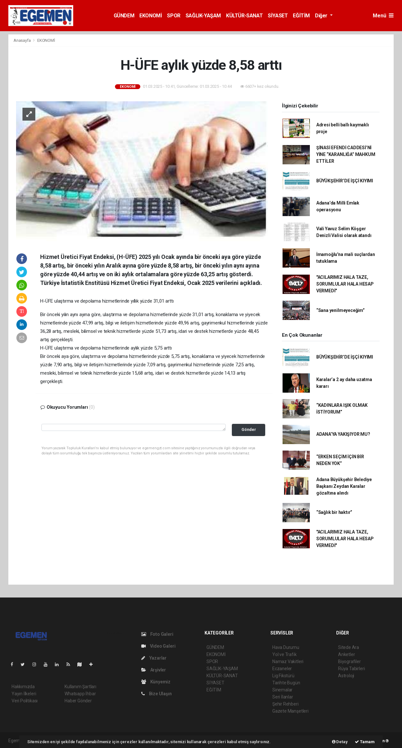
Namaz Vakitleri (287, 661)
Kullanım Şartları (80, 686)
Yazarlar (154, 658)
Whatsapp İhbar (80, 693)
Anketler (346, 654)
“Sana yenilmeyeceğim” (340, 310)
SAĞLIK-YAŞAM (203, 16)
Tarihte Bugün (286, 682)
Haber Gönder (78, 700)
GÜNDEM (124, 16)
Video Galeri (158, 646)
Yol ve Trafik (284, 654)
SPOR (173, 16)
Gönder (248, 429)
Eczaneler (282, 668)
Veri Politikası (25, 700)
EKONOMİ (150, 16)
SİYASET (278, 16)
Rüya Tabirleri (351, 668)
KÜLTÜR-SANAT (244, 16)
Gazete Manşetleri (290, 711)
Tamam (365, 741)
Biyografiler (349, 661)
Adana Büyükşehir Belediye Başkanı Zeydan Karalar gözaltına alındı (344, 486)
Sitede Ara (348, 647)
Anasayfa (22, 40)
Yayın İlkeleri (24, 693)
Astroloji (346, 675)
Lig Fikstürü (283, 675)
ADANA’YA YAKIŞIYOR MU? (343, 434)
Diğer (322, 16)
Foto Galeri (157, 634)
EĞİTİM (301, 16)
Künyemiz (155, 681)
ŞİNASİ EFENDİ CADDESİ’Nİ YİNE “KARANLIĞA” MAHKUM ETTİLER (345, 154)
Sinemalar (282, 689)
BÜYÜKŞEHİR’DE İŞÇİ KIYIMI (344, 180)
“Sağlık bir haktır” (334, 512)
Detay (340, 741)
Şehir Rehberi (285, 704)
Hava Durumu (285, 647)
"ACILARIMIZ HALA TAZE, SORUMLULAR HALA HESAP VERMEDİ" (345, 284)
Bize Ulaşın (156, 693)
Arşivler (153, 669)
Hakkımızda (23, 686)
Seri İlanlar (282, 696)
